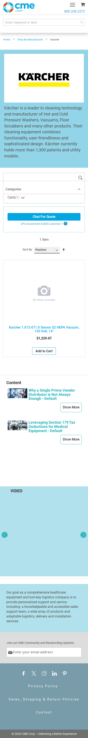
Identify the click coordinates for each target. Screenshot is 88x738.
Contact (44, 712)
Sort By (27, 249)
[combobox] (44, 22)
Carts (14, 197)
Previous (5, 535)
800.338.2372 (74, 11)
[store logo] (19, 7)
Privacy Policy (43, 686)
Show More (71, 407)
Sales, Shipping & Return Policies (44, 699)
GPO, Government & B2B (42, 223)
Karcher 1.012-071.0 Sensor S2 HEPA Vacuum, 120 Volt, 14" (44, 329)
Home (6, 39)
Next (83, 535)
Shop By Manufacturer (30, 39)
